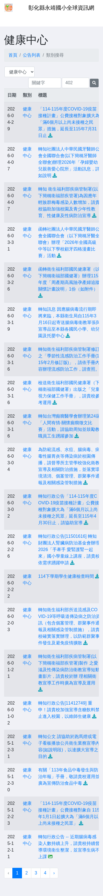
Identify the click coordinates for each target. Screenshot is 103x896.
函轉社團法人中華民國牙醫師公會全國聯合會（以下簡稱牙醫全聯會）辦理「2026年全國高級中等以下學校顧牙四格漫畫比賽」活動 (69, 242)
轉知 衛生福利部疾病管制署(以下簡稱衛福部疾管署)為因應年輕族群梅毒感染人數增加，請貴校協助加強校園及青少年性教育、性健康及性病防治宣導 (69, 202)
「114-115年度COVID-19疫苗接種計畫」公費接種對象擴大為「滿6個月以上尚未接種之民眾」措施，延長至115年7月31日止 (69, 122)
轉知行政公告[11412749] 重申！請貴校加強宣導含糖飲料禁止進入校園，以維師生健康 (69, 710)
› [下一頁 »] (54, 873)
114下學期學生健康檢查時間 (66, 576)
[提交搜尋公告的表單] (94, 83)
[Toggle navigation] (12, 18)
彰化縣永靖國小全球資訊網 (61, 8)
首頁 (13, 55)
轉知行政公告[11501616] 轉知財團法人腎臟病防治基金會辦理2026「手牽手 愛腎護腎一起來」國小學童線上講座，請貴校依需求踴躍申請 (69, 549)
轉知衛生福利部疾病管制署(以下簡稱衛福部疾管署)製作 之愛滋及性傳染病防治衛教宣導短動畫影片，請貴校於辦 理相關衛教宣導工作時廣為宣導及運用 (69, 669)
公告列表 (31, 55)
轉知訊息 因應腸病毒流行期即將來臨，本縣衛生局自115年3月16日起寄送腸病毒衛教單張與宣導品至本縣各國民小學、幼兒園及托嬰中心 (69, 322)
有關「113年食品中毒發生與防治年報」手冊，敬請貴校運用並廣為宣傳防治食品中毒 (69, 777)
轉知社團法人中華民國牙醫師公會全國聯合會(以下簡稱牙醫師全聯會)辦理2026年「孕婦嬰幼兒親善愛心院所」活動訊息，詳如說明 (69, 162)
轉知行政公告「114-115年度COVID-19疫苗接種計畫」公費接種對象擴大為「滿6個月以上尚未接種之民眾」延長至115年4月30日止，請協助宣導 (68, 509)
